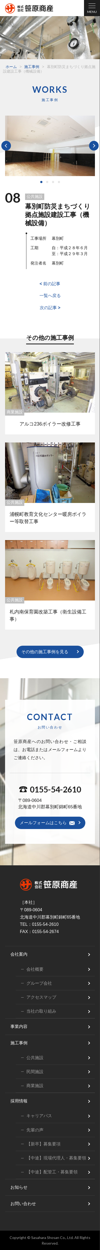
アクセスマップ (41, 997)
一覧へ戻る (50, 295)
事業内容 (18, 1026)
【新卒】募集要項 (43, 1144)
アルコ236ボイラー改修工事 (49, 424)
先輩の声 (34, 1130)
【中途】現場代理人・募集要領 (56, 1158)
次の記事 (50, 307)
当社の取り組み (41, 1011)
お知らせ (18, 1187)
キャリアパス (39, 1115)
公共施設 (35, 196)
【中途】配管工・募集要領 (52, 1172)
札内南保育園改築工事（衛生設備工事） (48, 615)
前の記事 (50, 283)
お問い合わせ (23, 1203)
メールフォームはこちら (43, 822)
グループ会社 (39, 983)
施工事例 (31, 67)
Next (94, 146)
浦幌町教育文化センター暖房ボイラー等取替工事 (48, 518)
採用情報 (18, 1101)
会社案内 (18, 954)
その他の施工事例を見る (44, 651)
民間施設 (34, 1071)
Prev (6, 146)
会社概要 (34, 969)
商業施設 (15, 412)
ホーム (11, 67)
